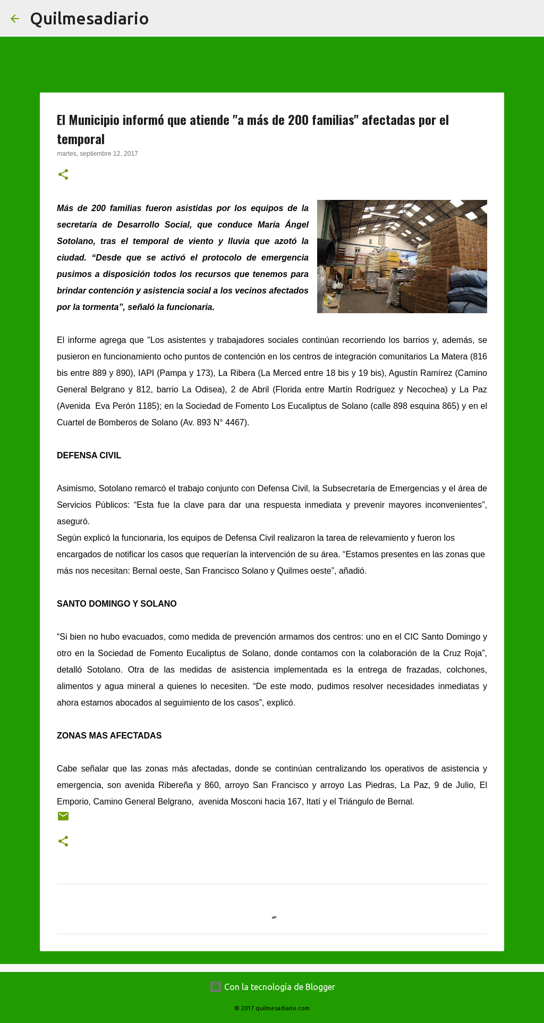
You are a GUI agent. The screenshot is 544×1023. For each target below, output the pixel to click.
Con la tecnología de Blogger (272, 987)
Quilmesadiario (89, 18)
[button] (63, 175)
